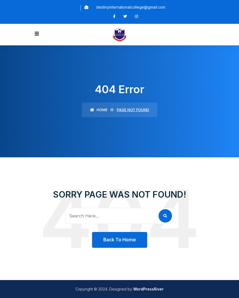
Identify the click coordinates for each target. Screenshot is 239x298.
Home (98, 109)
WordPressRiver (148, 289)
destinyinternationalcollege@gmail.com (130, 7)
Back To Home (119, 239)
